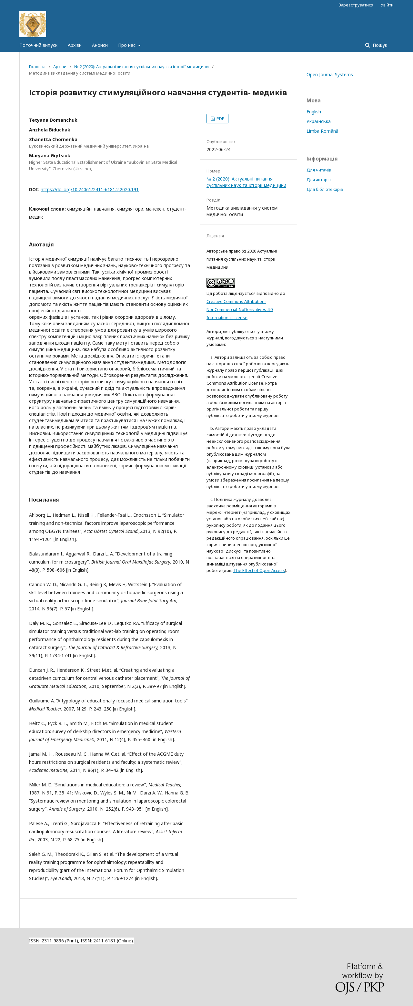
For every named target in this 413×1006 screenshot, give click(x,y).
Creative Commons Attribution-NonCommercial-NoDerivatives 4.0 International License (239, 309)
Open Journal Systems (330, 74)
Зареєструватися (356, 5)
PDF (220, 118)
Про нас (127, 45)
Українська (319, 121)
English (314, 112)
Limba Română (322, 131)
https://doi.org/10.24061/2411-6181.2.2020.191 (90, 189)
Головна (37, 66)
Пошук (379, 45)
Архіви (75, 45)
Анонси (100, 45)
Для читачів (319, 170)
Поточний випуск (38, 45)
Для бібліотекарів (325, 189)
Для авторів (319, 179)
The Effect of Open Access (259, 570)
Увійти (387, 5)
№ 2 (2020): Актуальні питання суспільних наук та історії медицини (141, 66)
